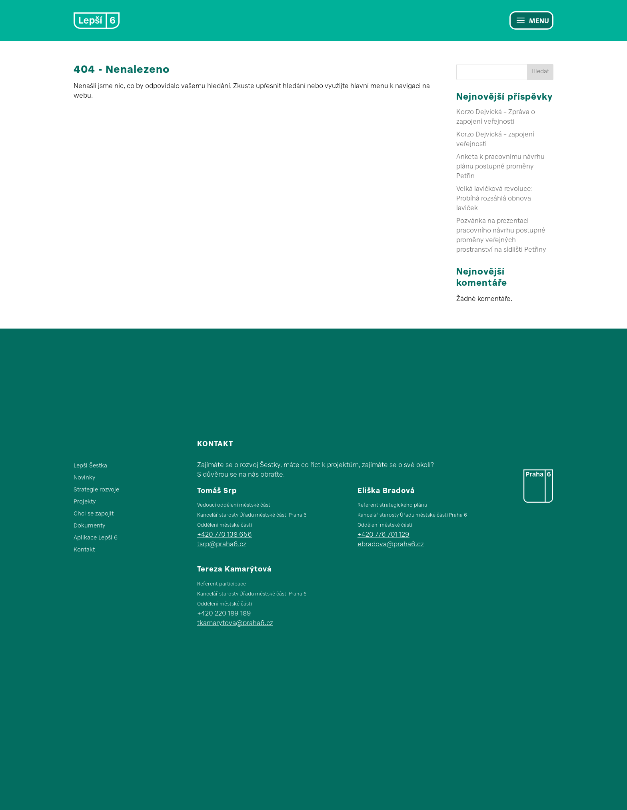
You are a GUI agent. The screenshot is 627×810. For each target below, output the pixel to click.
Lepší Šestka (90, 466)
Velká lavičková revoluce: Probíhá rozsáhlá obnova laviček (494, 199)
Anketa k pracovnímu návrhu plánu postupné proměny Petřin (500, 167)
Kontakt (84, 550)
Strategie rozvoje (96, 490)
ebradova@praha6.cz (390, 544)
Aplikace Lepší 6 (96, 538)
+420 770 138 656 (224, 535)
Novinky (84, 478)
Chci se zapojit (94, 514)
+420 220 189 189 (224, 614)
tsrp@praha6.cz (221, 544)
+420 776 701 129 (383, 535)
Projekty (85, 502)
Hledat (540, 72)
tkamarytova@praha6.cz (235, 623)
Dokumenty (89, 526)
